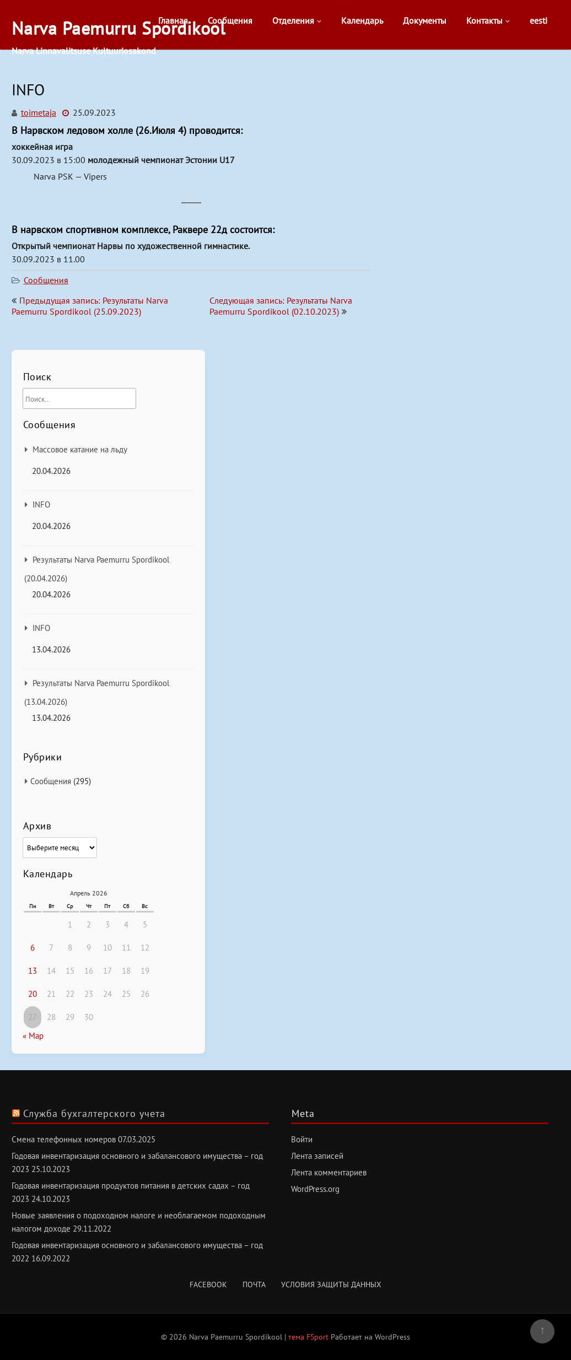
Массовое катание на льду (80, 449)
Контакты (484, 20)
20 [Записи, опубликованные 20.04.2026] (32, 994)
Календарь (362, 20)
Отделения (293, 20)
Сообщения (230, 20)
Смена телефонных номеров (64, 1139)
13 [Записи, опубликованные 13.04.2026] (32, 970)
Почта (254, 1284)
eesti (538, 20)
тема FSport (309, 1337)
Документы (424, 20)
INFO (41, 504)
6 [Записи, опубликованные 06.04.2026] (32, 947)
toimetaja (38, 112)
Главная (173, 20)
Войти (302, 1139)
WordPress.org (315, 1189)
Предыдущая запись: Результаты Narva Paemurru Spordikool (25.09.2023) (90, 306)
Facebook (208, 1284)
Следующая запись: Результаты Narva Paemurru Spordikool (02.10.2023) (280, 306)
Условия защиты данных (331, 1284)
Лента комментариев (329, 1172)
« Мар (33, 1035)
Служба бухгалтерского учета (94, 1113)
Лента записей (317, 1156)
